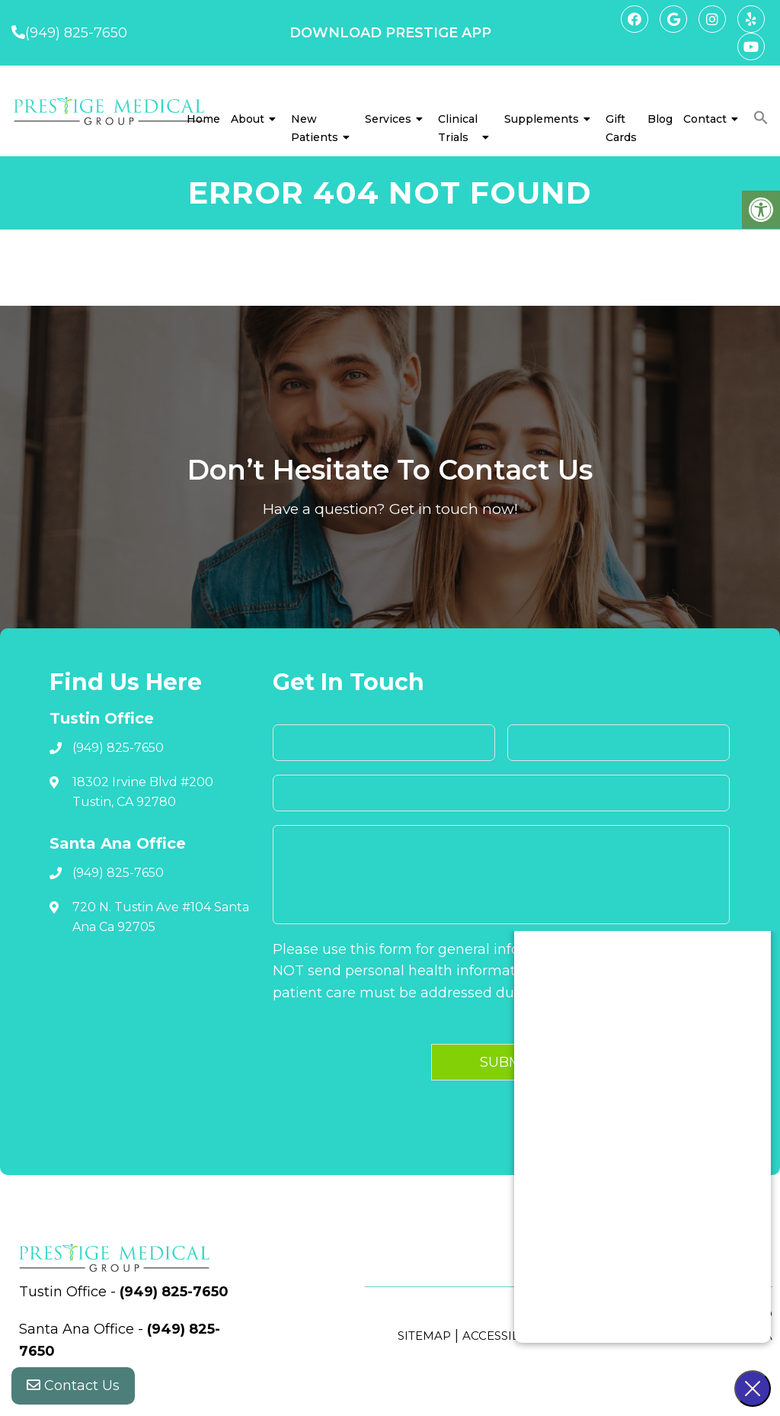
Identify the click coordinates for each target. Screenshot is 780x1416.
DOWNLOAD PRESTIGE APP (390, 32)
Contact (705, 119)
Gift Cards (621, 128)
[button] (761, 118)
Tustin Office (64, 1291)
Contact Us (73, 1385)
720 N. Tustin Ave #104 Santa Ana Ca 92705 (160, 917)
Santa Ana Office (78, 1329)
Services (388, 119)
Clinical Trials (458, 128)
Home (203, 119)
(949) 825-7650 (76, 32)
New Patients (314, 128)
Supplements (541, 119)
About (247, 119)
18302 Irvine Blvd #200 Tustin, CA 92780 (142, 792)
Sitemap (424, 1335)
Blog (660, 119)
